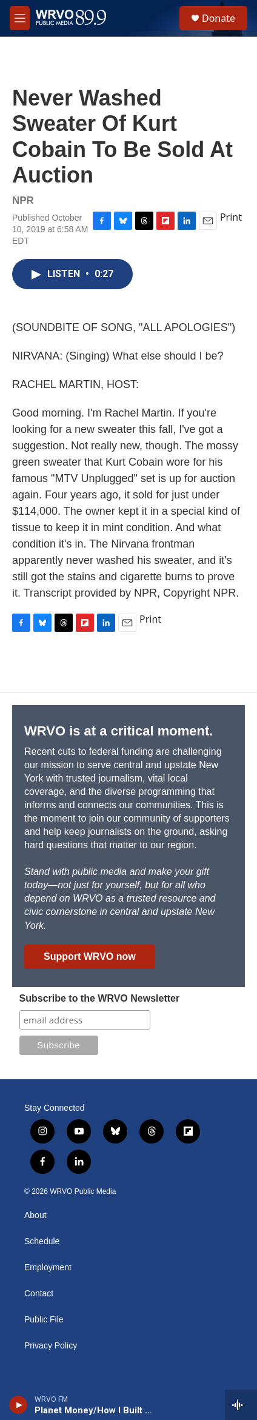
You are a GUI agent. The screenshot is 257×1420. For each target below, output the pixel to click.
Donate (218, 18)
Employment (48, 1267)
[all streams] (241, 1405)
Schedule (41, 1241)
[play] (18, 1405)
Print (231, 217)
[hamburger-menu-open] (20, 18)
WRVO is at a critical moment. (118, 730)
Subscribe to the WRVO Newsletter (99, 998)
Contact (38, 1293)
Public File (44, 1319)
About (35, 1215)
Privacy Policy (50, 1345)
